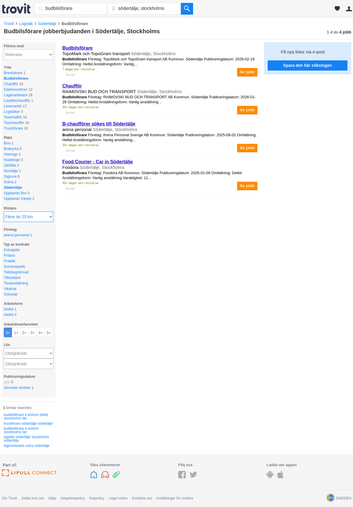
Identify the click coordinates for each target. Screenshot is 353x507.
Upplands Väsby (17, 198)
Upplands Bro (15, 193)
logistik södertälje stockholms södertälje (26, 438)
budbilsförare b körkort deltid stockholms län (26, 416)
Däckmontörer (16, 89)
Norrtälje (11, 171)
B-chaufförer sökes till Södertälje (98, 123)
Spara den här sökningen (307, 65)
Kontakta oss (142, 498)
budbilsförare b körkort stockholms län (21, 430)
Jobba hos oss (32, 498)
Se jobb (247, 72)
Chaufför (11, 84)
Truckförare (13, 128)
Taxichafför (13, 117)
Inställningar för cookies (174, 498)
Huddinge (12, 160)
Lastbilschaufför (17, 100)
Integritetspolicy (73, 498)
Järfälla (10, 165)
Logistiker (12, 111)
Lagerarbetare (16, 95)
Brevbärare (13, 73)
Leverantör (13, 106)
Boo (7, 143)
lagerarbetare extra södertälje (27, 445)
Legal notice (118, 498)
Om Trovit (9, 498)
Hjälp (52, 498)
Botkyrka (11, 148)
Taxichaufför (14, 122)
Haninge (11, 154)
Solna (8, 182)
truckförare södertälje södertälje (28, 423)
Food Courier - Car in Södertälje (97, 161)
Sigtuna (10, 176)
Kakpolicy (96, 498)
